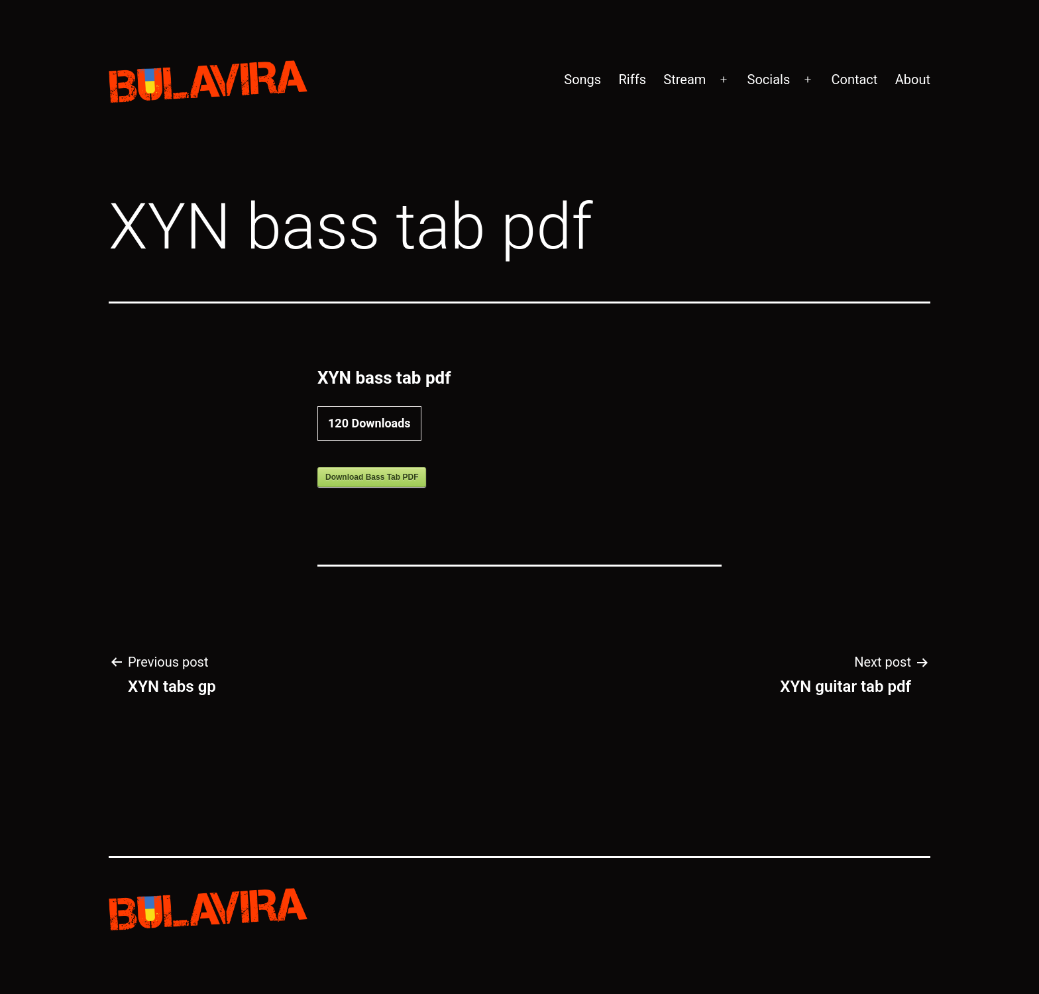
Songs (582, 79)
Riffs (632, 79)
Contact (854, 79)
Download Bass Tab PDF (371, 477)
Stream (684, 79)
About (912, 79)
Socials (769, 79)
